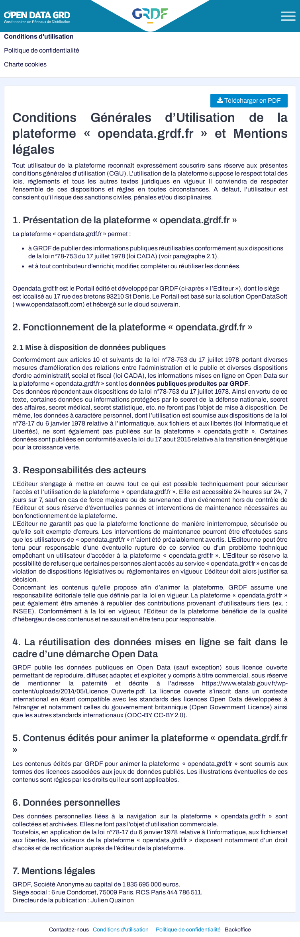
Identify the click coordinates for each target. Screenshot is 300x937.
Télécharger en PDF (249, 100)
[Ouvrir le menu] (288, 16)
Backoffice (238, 929)
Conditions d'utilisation (39, 36)
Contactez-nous (69, 929)
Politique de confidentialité (41, 50)
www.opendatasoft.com (49, 304)
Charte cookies (25, 64)
